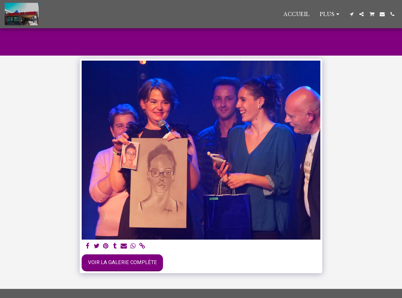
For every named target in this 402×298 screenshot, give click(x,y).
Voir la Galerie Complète (122, 262)
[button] (351, 14)
